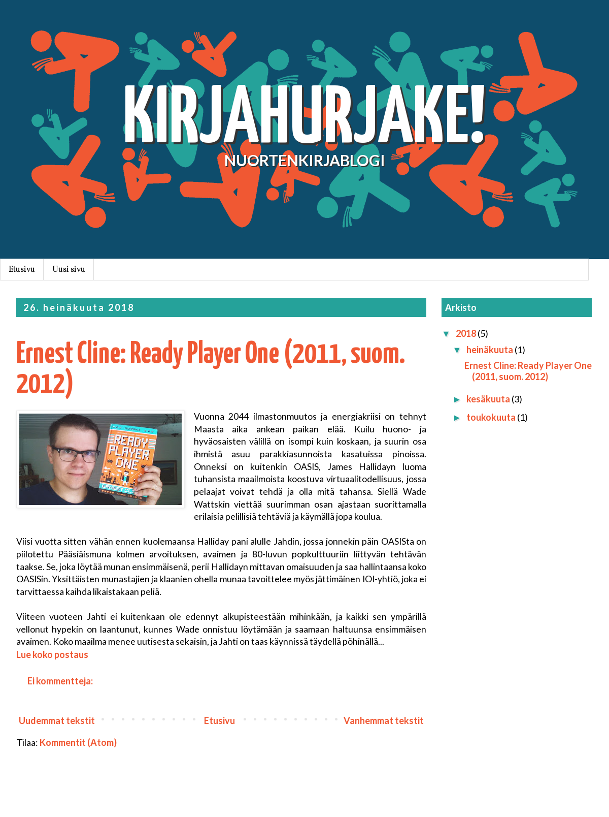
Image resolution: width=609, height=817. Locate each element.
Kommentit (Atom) (78, 742)
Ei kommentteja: (60, 680)
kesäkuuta (489, 398)
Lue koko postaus (52, 654)
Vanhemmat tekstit (384, 720)
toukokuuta (491, 417)
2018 (467, 333)
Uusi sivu (68, 269)
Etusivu (22, 269)
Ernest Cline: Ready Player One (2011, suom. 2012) (528, 371)
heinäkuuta (490, 349)
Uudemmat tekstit (57, 720)
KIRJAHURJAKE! (304, 120)
